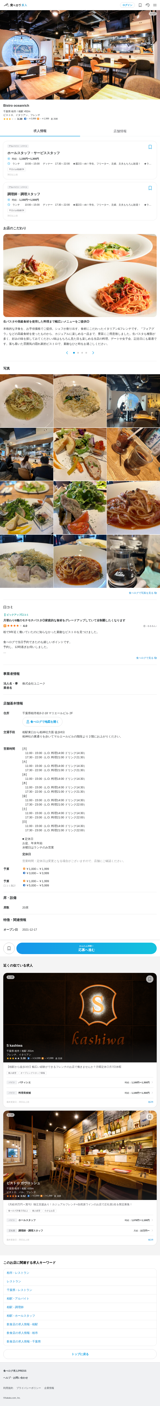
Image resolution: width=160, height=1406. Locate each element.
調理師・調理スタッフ (23, 194)
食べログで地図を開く (44, 721)
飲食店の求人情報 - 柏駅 (22, 1324)
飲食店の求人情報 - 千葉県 (24, 1341)
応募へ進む (86, 948)
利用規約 (8, 1388)
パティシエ (24, 1082)
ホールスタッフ (27, 1220)
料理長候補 (24, 1093)
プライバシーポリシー (28, 1388)
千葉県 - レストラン (19, 1290)
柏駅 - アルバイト (18, 1298)
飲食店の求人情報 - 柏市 (22, 1332)
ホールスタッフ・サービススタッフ (33, 153)
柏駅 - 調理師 (15, 1307)
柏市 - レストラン (18, 1272)
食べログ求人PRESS (14, 1370)
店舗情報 (120, 131)
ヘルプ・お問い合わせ (15, 1377)
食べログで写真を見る (141, 593)
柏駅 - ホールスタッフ (21, 1315)
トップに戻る (80, 1354)
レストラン (14, 1281)
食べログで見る (144, 658)
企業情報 (49, 1388)
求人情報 (40, 131)
